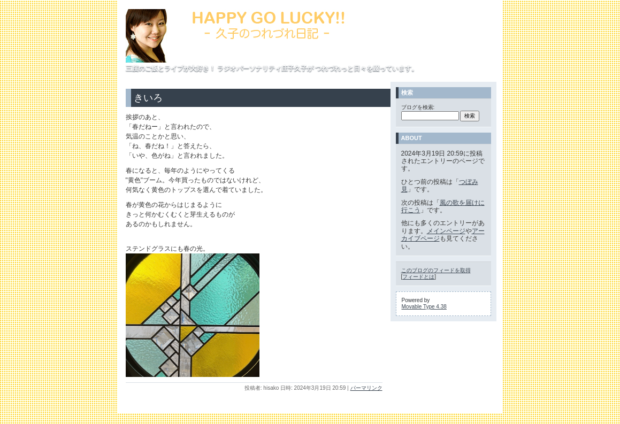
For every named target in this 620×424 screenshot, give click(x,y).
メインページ (446, 231)
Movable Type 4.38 (424, 307)
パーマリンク (366, 388)
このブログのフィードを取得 (436, 270)
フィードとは (418, 277)
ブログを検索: (418, 107)
